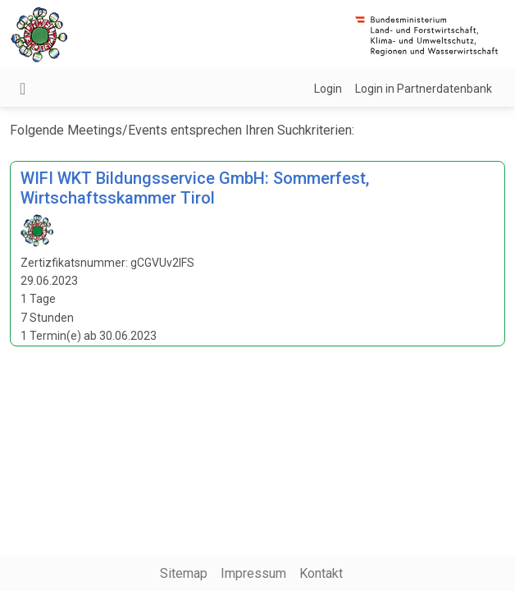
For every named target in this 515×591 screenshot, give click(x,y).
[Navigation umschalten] (22, 88)
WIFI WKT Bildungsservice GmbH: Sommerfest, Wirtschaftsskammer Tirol (195, 188)
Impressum (253, 573)
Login (328, 88)
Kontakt (321, 573)
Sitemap (183, 573)
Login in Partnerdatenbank (423, 88)
